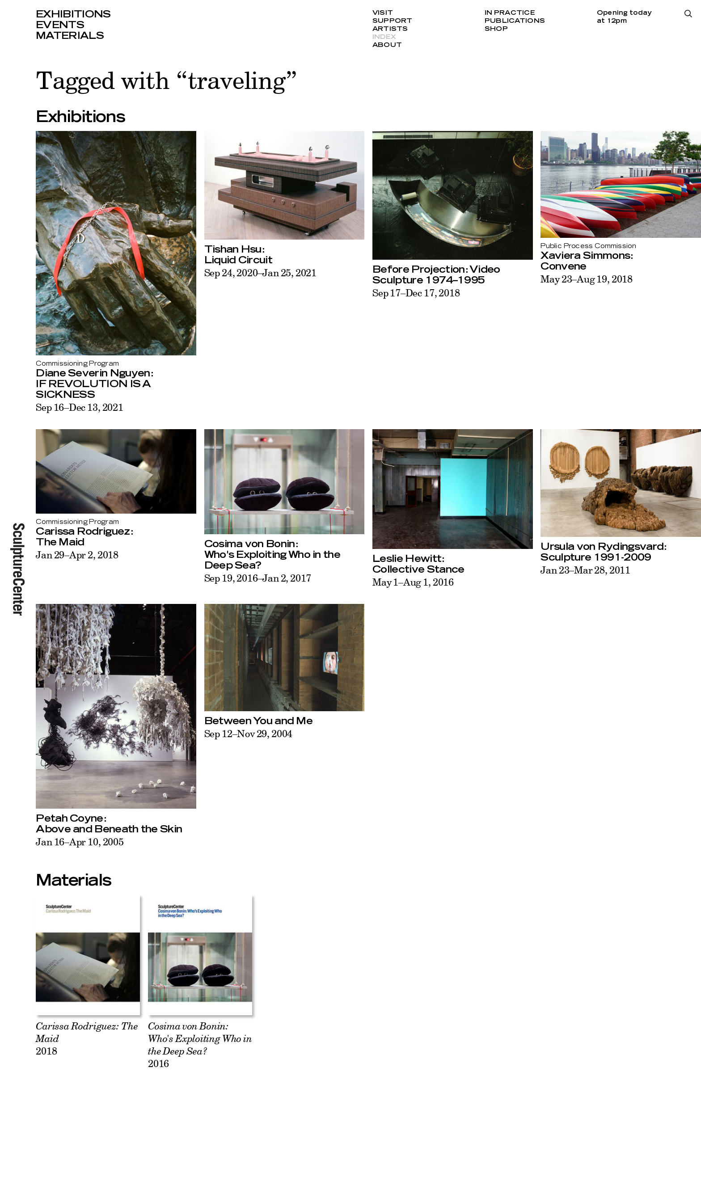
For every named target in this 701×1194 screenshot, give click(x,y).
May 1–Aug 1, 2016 (413, 581)
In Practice (510, 13)
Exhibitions (73, 14)
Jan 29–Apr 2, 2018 (77, 554)
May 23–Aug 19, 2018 (587, 278)
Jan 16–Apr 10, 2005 (80, 841)
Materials (70, 36)
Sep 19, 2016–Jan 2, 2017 (258, 577)
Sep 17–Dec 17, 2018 (416, 292)
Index (384, 37)
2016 (200, 1044)
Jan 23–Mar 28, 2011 (585, 569)
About (387, 45)
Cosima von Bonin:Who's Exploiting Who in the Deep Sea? (272, 554)
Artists (390, 29)
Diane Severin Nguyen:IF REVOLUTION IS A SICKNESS (94, 384)
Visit (382, 13)
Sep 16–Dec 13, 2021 (79, 407)
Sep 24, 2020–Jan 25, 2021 (260, 272)
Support (392, 21)
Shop (496, 29)
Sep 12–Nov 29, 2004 (248, 733)
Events (60, 25)
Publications (515, 21)
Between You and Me (258, 721)
